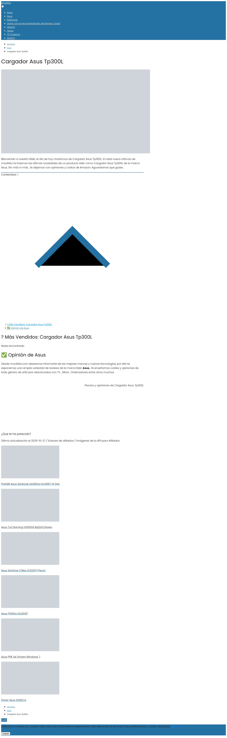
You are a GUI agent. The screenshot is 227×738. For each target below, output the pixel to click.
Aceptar (5, 733)
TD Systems (13, 34)
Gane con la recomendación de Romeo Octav (33, 23)
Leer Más (176, 726)
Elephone (12, 20)
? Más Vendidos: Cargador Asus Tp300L (29, 324)
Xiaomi (11, 38)
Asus (9, 16)
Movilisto (6, 3)
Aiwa (9, 12)
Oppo (10, 30)
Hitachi (11, 27)
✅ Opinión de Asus (18, 328)
